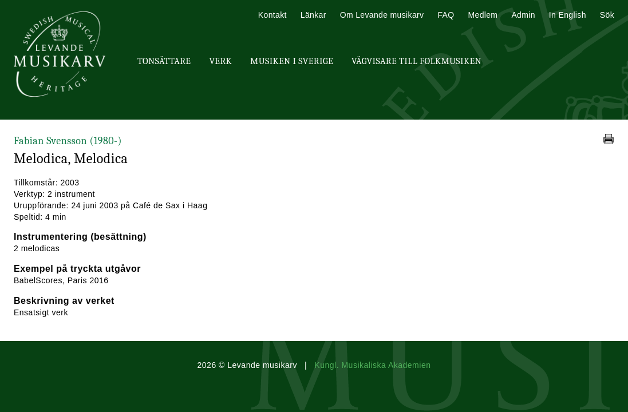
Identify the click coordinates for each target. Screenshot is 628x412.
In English (567, 14)
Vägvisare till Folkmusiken (416, 61)
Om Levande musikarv (382, 14)
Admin (523, 14)
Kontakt (272, 14)
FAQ (445, 14)
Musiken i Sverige (291, 61)
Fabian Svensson (68, 141)
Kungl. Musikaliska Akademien (372, 365)
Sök (607, 14)
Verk (220, 61)
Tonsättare (164, 61)
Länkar (313, 14)
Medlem (482, 14)
